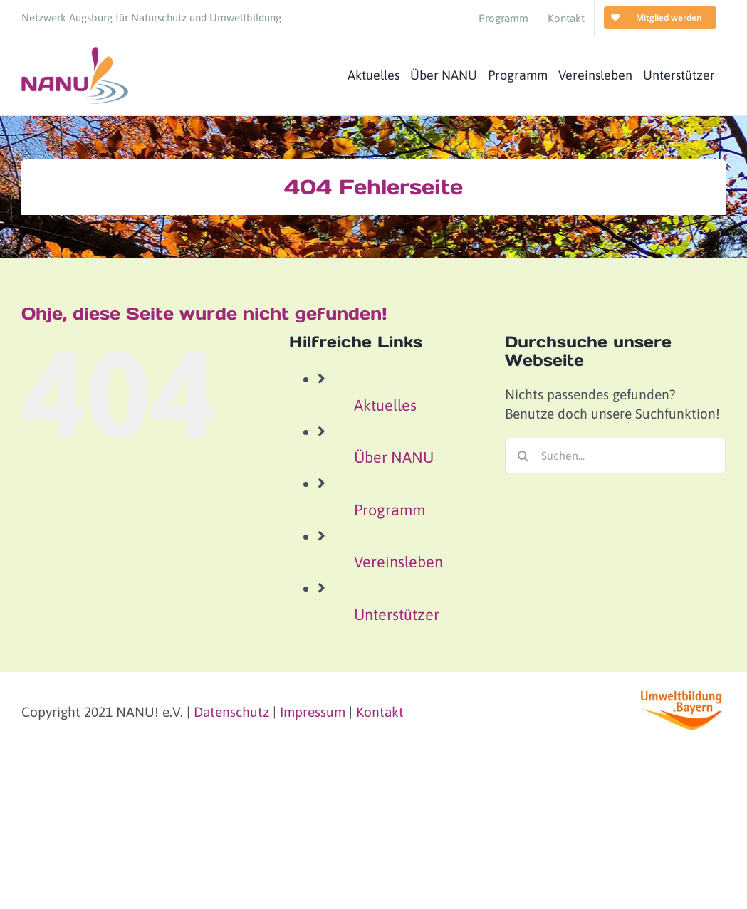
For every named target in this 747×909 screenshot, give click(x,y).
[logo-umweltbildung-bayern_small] (683, 695)
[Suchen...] (615, 455)
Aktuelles (385, 405)
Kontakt (380, 712)
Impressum (312, 712)
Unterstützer (396, 615)
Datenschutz (231, 712)
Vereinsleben (398, 562)
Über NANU (394, 457)
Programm (389, 510)
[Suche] (522, 455)
